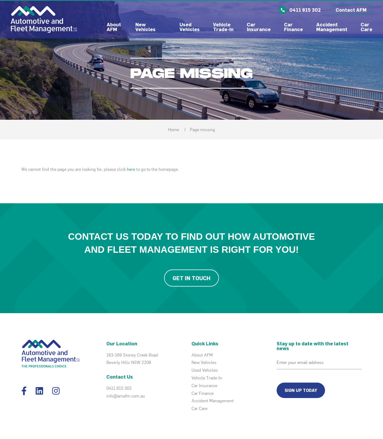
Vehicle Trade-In (223, 26)
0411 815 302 (119, 388)
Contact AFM (351, 10)
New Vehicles (145, 26)
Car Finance (293, 26)
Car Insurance (259, 26)
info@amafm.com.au (125, 396)
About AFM (114, 26)
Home (173, 129)
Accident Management (331, 26)
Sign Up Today (301, 390)
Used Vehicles (190, 26)
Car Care (366, 26)
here (131, 169)
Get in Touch (191, 277)
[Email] (319, 362)
